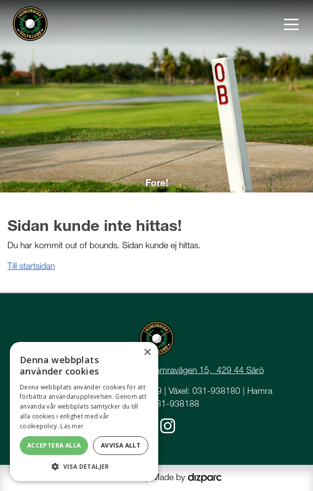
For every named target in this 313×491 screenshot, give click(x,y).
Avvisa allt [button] (120, 445)
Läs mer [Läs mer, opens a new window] (72, 426)
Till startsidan (31, 266)
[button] (84, 466)
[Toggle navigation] (291, 23)
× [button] (147, 352)
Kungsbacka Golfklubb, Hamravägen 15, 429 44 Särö (162, 370)
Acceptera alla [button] (54, 445)
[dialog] (84, 411)
